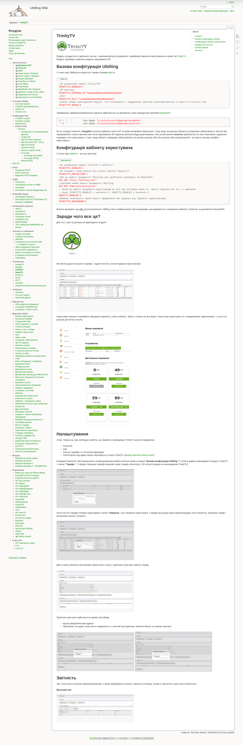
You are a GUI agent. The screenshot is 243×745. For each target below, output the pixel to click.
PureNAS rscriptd (22, 121)
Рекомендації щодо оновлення (22, 40)
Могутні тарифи (22, 425)
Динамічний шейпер (24, 372)
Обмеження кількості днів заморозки (31, 404)
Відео (20, 71)
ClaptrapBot (20, 258)
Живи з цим (20, 337)
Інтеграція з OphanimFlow (26, 444)
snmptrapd (19, 187)
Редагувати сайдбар (18, 558)
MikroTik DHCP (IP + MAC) (32, 142)
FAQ (11, 59)
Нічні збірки (23, 84)
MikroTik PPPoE (28, 145)
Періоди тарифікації (24, 388)
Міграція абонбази (23, 461)
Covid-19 (19, 548)
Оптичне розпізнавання (25, 451)
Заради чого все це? (204, 45)
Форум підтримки (25, 79)
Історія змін (14, 37)
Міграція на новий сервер (26, 458)
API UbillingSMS (22, 486)
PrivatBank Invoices (26, 244)
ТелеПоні (19, 292)
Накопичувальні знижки (25, 348)
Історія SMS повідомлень (26, 250)
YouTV (18, 278)
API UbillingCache (23, 494)
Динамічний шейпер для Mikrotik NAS (31, 375)
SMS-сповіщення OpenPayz (27, 247)
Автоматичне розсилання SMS (28, 242)
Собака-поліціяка (23, 327)
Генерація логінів (22, 217)
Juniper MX (26, 137)
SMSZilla (19, 239)
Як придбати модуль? (24, 197)
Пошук (232, 7)
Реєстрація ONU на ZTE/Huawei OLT (31, 199)
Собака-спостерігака (24, 237)
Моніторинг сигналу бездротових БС (31, 190)
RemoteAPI (164, 113)
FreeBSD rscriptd (22, 118)
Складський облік (23, 321)
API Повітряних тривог (25, 543)
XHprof (18, 531)
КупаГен (21, 129)
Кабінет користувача (24, 316)
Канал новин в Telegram (28, 76)
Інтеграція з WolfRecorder (26, 307)
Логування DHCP (22, 170)
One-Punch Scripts (23, 518)
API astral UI (20, 512)
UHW (17, 359)
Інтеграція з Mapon (23, 428)
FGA (17, 546)
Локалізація (23, 86)
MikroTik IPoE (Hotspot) (31, 140)
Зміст (232, 11)
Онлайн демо (14, 48)
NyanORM (19, 499)
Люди (11, 51)
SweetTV (19, 272)
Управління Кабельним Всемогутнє (30, 286)
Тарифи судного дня (24, 332)
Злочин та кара (22, 353)
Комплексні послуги (24, 398)
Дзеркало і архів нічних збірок (31, 92)
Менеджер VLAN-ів (23, 412)
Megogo (18, 267)
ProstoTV (19, 275)
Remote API (20, 515)
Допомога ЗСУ (24, 65)
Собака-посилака (23, 234)
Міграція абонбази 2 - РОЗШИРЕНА (31, 466)
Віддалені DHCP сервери (26, 175)
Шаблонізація (21, 222)
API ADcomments (22, 481)
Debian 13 (19, 109)
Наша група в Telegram (28, 73)
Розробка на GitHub (26, 81)
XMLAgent (19, 523)
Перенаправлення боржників (28, 385)
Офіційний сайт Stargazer (29, 89)
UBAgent (19, 393)
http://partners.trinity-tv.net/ (140, 455)
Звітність (199, 50)
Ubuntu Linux (21, 112)
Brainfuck (19, 521)
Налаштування (201, 47)
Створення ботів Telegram (26, 255)
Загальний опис (15, 35)
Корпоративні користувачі (26, 396)
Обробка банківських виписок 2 (29, 420)
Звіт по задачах (22, 343)
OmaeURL (19, 505)
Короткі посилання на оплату (28, 252)
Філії (17, 335)
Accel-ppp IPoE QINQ (33, 156)
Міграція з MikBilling (24, 202)
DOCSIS (16, 163)
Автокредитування (23, 422)
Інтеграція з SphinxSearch (26, 340)
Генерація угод (21, 219)
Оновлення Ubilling (23, 319)
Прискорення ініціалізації (26, 430)
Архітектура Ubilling (23, 528)
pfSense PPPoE (28, 147)
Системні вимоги (22, 104)
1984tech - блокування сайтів (28, 401)
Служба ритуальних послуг (27, 351)
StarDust (19, 526)
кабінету (73, 153)
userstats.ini (20, 211)
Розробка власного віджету (27, 478)
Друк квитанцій (21, 409)
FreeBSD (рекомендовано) (27, 106)
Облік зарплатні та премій (26, 324)
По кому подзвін (22, 295)
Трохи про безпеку (17, 53)
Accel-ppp (25, 153)
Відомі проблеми (16, 45)
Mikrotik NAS (20, 124)
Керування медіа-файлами (216, 11)
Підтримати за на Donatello (30, 97)
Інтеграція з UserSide (24, 390)
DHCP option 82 (22, 173)
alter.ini (18, 209)
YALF (17, 510)
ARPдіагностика (22, 367)
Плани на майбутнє (17, 43)
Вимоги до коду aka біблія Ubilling (30, 473)
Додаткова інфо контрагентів (28, 441)
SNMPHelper (20, 507)
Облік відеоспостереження (27, 304)
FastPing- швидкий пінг (25, 436)
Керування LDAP (22, 364)
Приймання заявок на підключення (30, 356)
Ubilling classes (24, 536)
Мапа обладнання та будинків (28, 361)
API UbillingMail (22, 491)
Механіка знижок (22, 345)
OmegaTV (19, 264)
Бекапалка (20, 406)
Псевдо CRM (21, 438)
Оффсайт (22, 68)
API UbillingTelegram (24, 489)
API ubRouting (21, 497)
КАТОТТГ (19, 446)
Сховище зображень (24, 433)
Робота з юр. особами (25, 329)
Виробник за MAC (23, 382)
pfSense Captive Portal (30, 150)
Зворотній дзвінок (23, 298)
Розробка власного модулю (27, 475)
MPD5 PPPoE (27, 161)
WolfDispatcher (21, 502)
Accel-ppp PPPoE (31, 158)
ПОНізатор (20, 182)
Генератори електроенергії (27, 449)
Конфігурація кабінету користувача (210, 42)
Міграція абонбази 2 (24, 463)
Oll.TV (18, 280)
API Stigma (20, 483)
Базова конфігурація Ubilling (207, 39)
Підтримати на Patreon (28, 95)
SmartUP (19, 283)
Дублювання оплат (23, 369)
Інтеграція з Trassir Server (26, 309)
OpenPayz (19, 534)
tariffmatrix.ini (21, 214)
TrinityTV (24, 23)
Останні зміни (196, 11)
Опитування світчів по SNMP (28, 185)
